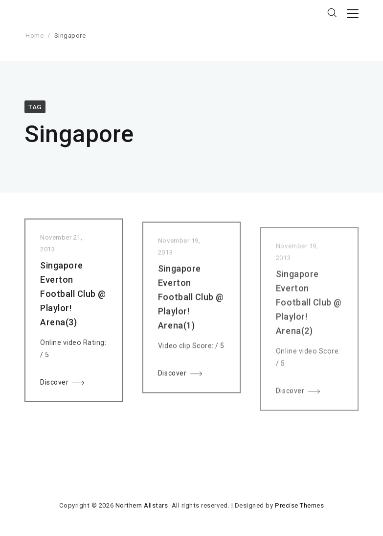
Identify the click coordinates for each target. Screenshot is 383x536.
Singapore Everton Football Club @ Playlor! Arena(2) (309, 307)
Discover (54, 384)
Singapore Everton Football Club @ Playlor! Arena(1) (191, 300)
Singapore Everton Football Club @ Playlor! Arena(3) (73, 295)
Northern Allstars (141, 505)
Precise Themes (299, 505)
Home (34, 35)
